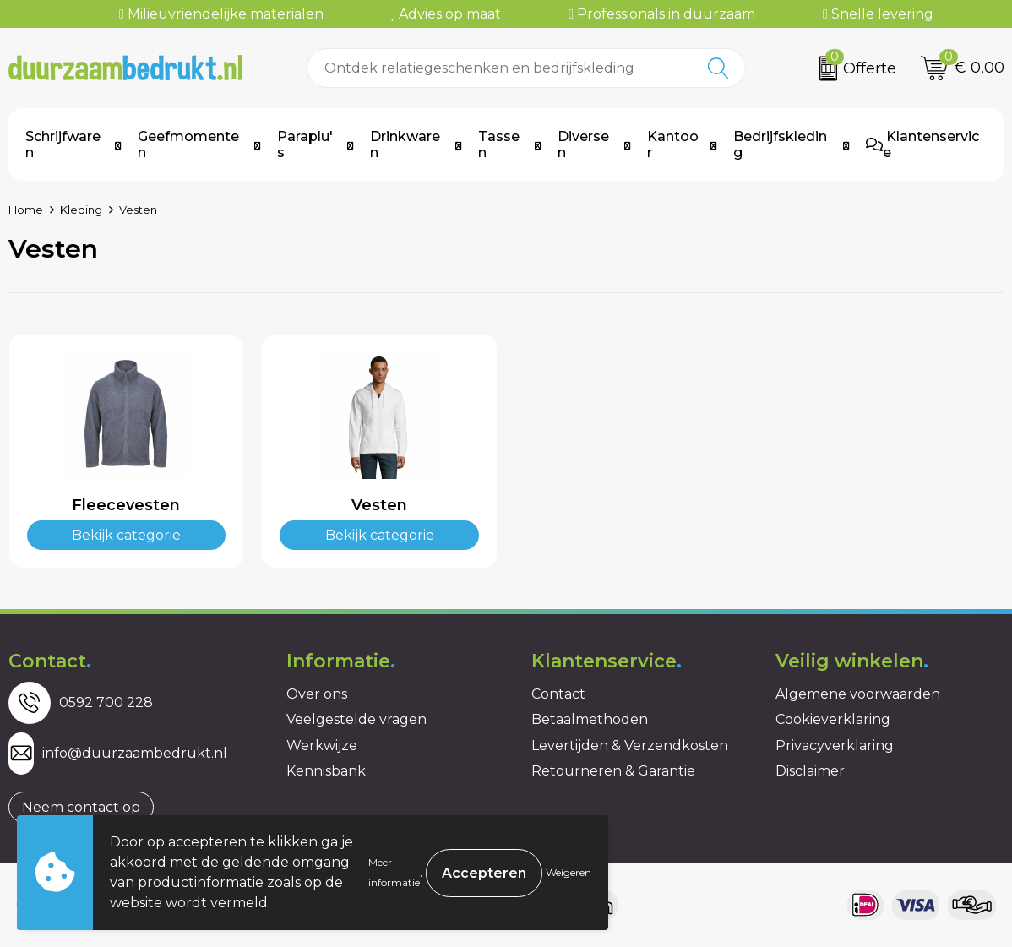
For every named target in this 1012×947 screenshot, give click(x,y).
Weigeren (568, 872)
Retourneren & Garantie (613, 771)
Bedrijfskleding (780, 144)
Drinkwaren (405, 144)
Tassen (499, 144)
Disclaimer (810, 771)
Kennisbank (326, 771)
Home (25, 209)
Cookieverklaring (832, 719)
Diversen (583, 144)
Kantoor (673, 144)
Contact (558, 694)
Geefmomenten (188, 144)
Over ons (316, 694)
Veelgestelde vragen (356, 719)
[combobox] (499, 68)
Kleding (81, 209)
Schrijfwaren (63, 144)
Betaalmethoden (589, 719)
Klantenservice (922, 144)
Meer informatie (394, 872)
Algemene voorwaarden (857, 694)
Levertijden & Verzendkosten (629, 745)
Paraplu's (305, 144)
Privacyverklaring (834, 745)
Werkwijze (321, 745)
